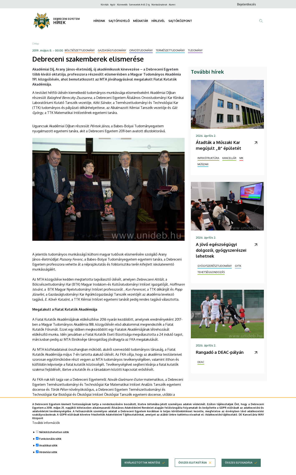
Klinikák (104, 4)
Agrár (112, 4)
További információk (46, 428)
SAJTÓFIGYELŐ (119, 21)
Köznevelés (122, 4)
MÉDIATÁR (140, 21)
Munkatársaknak (159, 4)
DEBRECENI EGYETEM (66, 18)
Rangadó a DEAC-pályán (220, 352)
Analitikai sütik (48, 451)
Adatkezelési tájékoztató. (221, 420)
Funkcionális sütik (50, 444)
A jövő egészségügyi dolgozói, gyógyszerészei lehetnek (221, 250)
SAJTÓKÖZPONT (180, 21)
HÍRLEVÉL (158, 21)
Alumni (172, 4)
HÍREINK (99, 21)
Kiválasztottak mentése (142, 468)
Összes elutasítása (192, 468)
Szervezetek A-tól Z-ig (139, 4)
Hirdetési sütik (48, 457)
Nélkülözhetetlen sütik (54, 437)
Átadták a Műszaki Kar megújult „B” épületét (218, 145)
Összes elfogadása (238, 468)
